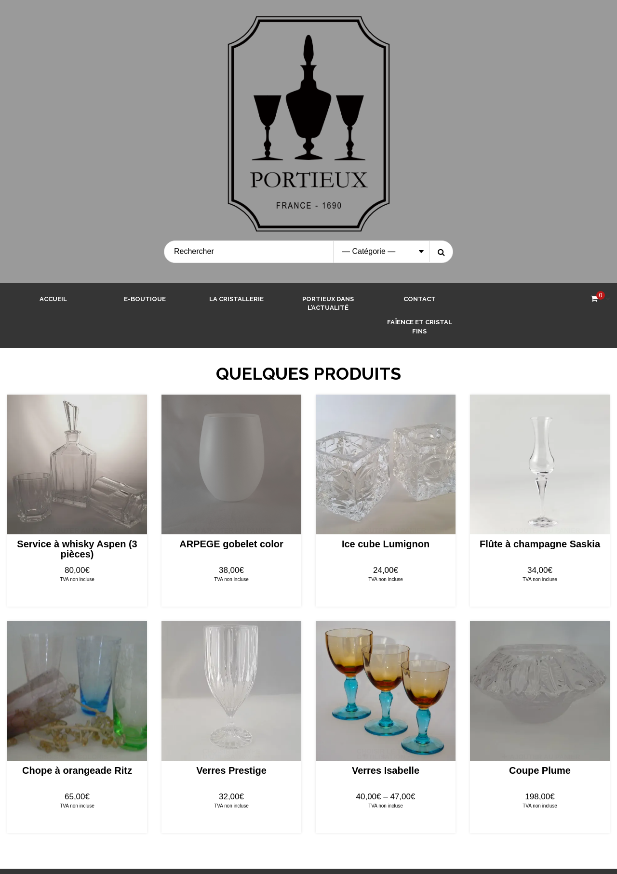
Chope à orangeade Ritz (77, 770)
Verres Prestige (231, 770)
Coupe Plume (540, 770)
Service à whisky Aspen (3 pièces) (77, 549)
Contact (419, 299)
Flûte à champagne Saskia (540, 544)
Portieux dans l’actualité (328, 303)
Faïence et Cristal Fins (419, 326)
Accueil (53, 299)
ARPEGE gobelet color (231, 544)
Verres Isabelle (385, 770)
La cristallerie (236, 299)
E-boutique (145, 299)
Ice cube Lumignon (385, 544)
